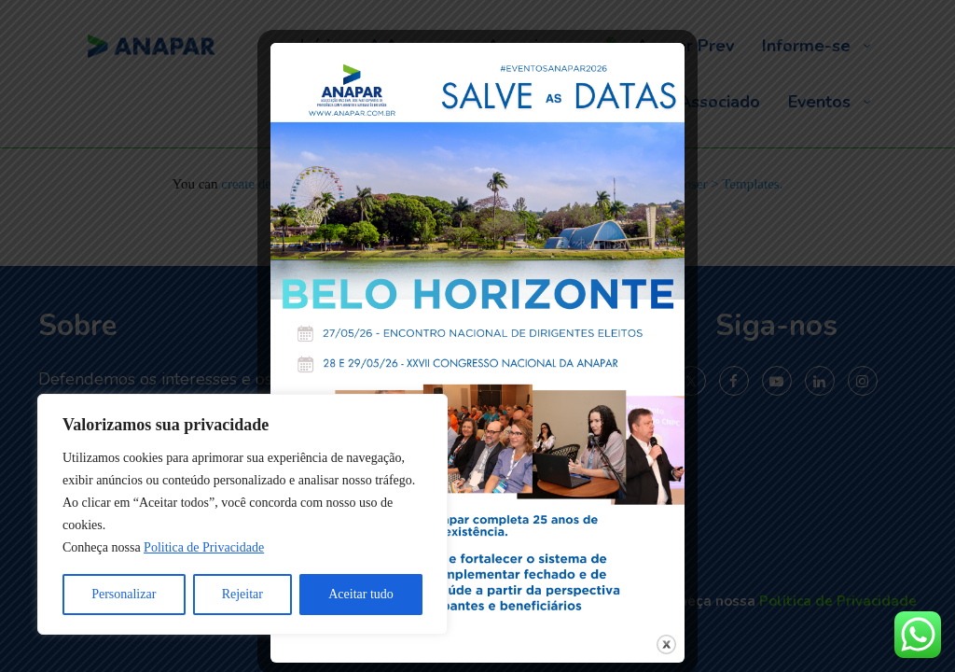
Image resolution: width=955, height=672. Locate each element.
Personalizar (123, 594)
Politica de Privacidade (204, 547)
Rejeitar (242, 594)
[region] (242, 514)
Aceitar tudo (361, 594)
